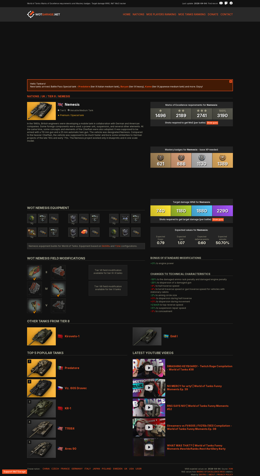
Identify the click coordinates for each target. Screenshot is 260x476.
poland (106, 468)
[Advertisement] (130, 50)
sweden (117, 468)
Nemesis (64, 96)
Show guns (212, 123)
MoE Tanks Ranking (192, 14)
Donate (213, 14)
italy (87, 468)
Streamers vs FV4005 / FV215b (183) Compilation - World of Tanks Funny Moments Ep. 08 (199, 427)
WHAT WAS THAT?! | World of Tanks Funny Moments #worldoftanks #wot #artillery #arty (196, 447)
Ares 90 (67, 448)
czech (55, 468)
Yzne (118, 246)
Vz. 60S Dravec (72, 388)
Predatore (68, 368)
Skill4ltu (106, 246)
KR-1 (64, 408)
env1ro (203, 474)
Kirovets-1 (68, 336)
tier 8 (51, 96)
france (65, 468)
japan (96, 468)
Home (127, 14)
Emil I (170, 336)
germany (77, 468)
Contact (226, 14)
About (211, 474)
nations (33, 96)
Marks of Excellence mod (211, 472)
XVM (231, 469)
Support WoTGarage (15, 471)
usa (131, 468)
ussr (139, 468)
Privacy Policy (225, 474)
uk (43, 96)
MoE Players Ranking (161, 14)
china (46, 468)
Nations (138, 14)
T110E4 (66, 428)
